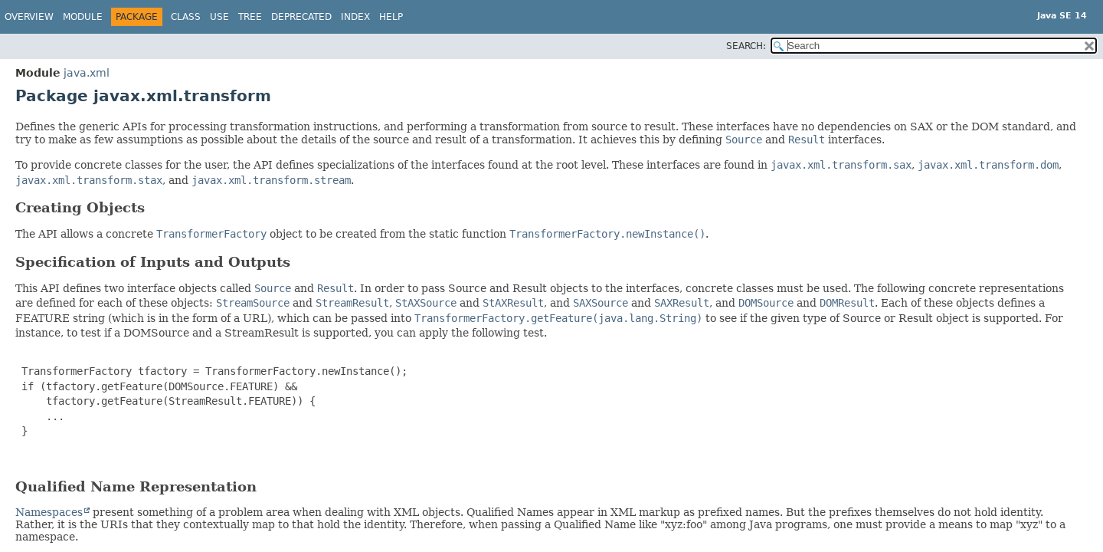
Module (83, 17)
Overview (29, 17)
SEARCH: (746, 46)
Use (219, 17)
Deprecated (301, 17)
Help (391, 17)
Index (355, 17)
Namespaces (49, 512)
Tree (250, 17)
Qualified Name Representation (136, 486)
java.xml (87, 73)
